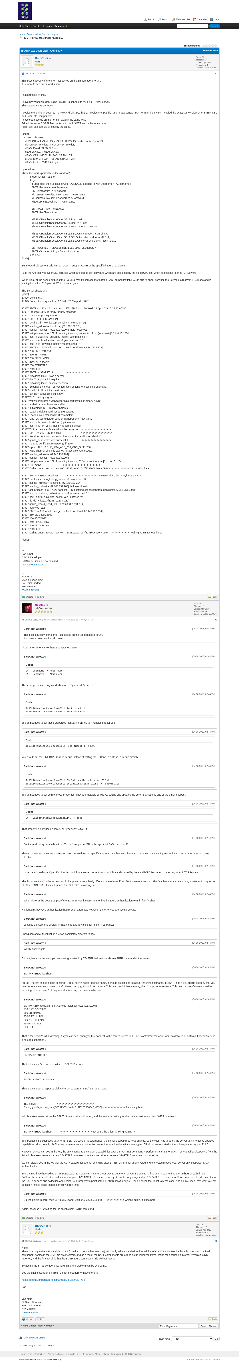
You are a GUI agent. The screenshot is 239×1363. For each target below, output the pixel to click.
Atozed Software (56, 1354)
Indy (53, 34)
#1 (216, 73)
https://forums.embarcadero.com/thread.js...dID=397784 (53, 1279)
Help (216, 19)
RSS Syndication (133, 1354)
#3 (216, 1241)
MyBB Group (55, 1359)
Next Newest (45, 1325)
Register (59, 26)
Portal (151, 19)
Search (165, 19)
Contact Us (39, 1354)
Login (49, 26)
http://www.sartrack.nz (34, 564)
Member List (183, 19)
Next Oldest (29, 1325)
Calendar (202, 19)
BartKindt (41, 58)
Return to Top (72, 1354)
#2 (216, 620)
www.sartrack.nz (30, 589)
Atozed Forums (26, 34)
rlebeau (90, 620)
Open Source (42, 34)
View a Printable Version (34, 1338)
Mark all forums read (113, 1354)
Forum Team (26, 1354)
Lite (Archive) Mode (90, 1354)
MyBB (33, 1359)
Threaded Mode (210, 50)
